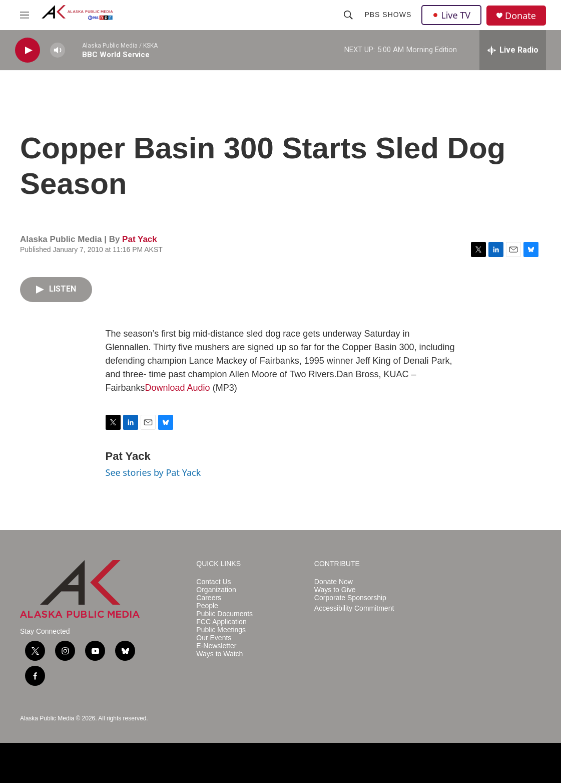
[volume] (57, 50)
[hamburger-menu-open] (24, 15)
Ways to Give (335, 590)
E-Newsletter (216, 646)
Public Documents (224, 614)
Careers (208, 598)
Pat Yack (139, 239)
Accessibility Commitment (354, 608)
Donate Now (333, 582)
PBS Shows (387, 15)
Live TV (451, 15)
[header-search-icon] (348, 15)
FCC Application (221, 622)
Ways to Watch (219, 654)
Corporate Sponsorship (350, 598)
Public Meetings (221, 630)
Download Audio (177, 388)
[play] (28, 50)
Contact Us (213, 582)
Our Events (213, 638)
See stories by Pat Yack (153, 472)
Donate (520, 16)
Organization (216, 590)
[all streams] (512, 50)
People (207, 606)
